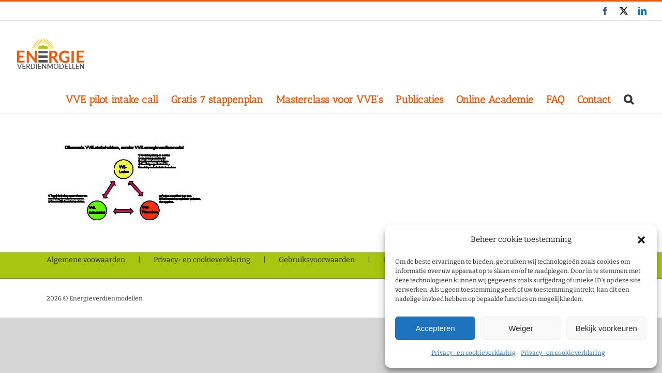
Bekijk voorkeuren (606, 328)
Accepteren (435, 328)
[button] (641, 240)
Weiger (520, 328)
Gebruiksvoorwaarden (317, 259)
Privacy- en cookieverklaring (473, 352)
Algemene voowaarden (86, 259)
